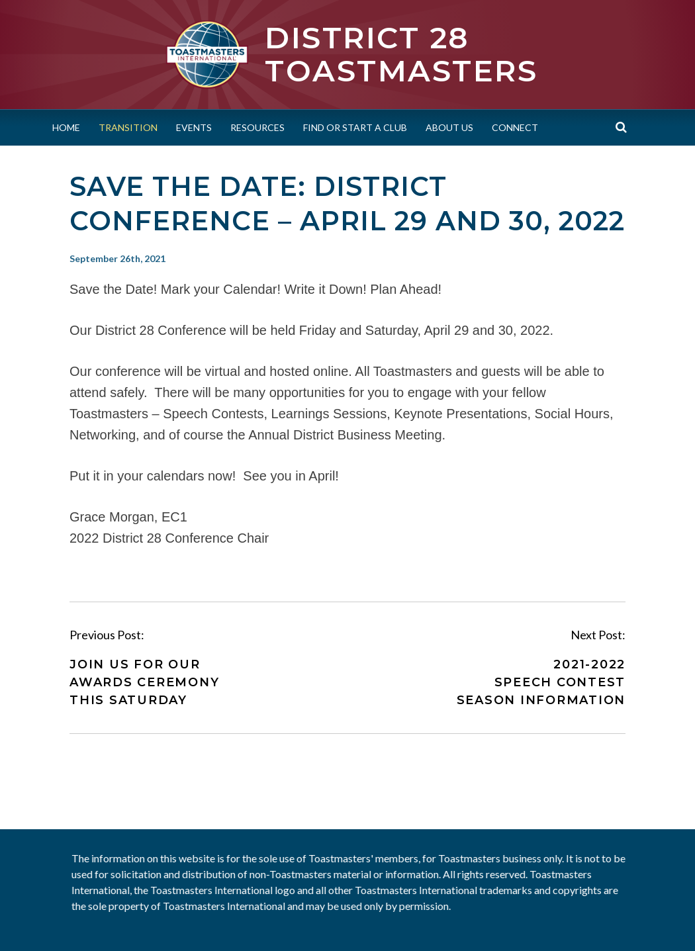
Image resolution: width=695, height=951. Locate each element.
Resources (257, 127)
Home (66, 127)
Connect (515, 127)
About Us (449, 127)
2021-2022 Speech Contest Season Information (541, 682)
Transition (128, 127)
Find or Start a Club (355, 127)
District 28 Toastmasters (401, 54)
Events (194, 127)
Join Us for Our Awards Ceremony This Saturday (144, 682)
